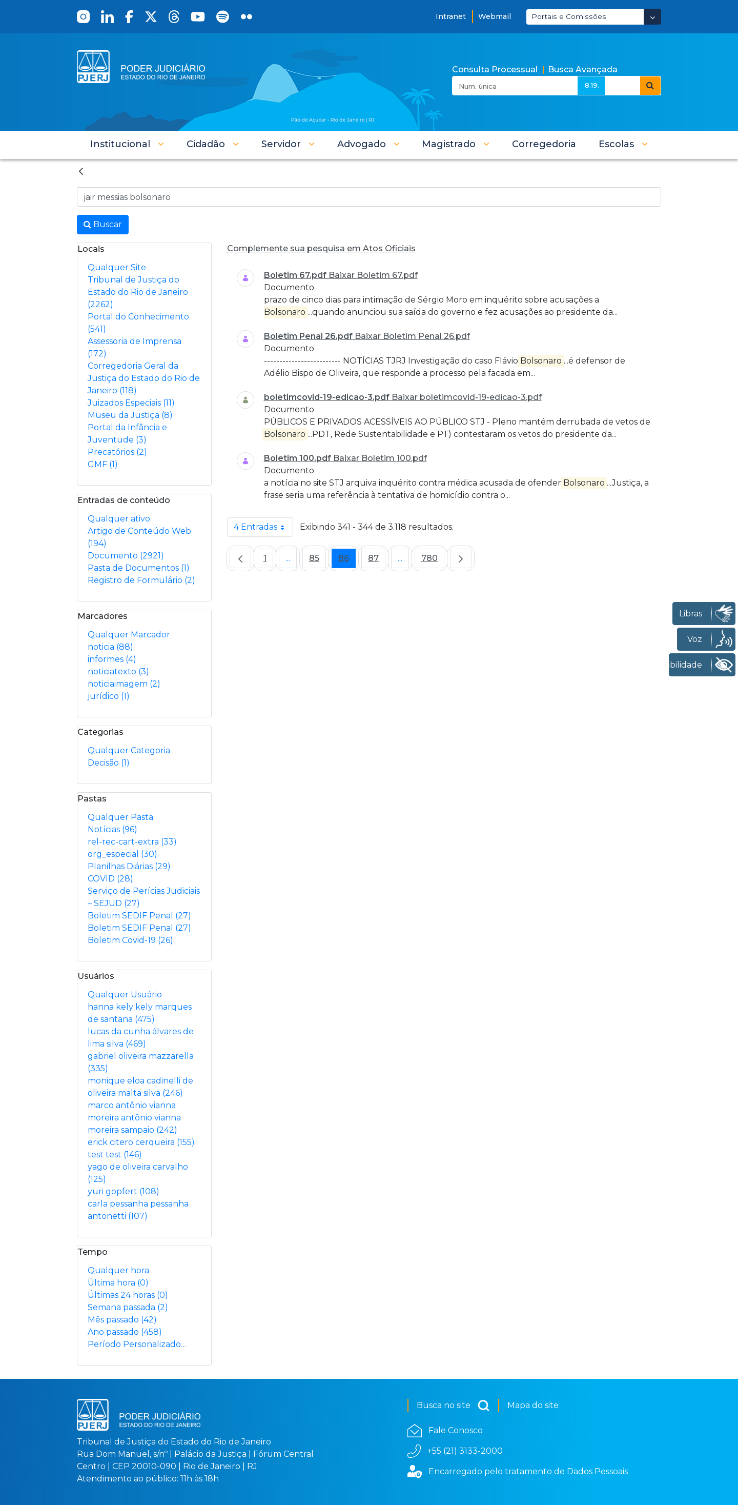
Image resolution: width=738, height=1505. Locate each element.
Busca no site (453, 1405)
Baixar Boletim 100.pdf (380, 458)
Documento (126, 555)
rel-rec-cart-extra (132, 842)
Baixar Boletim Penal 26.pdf (412, 336)
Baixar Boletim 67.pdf (373, 275)
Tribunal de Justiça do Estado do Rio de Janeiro (138, 292)
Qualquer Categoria (129, 750)
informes (112, 659)
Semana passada (128, 1307)
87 (376, 560)
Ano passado (125, 1332)
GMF (103, 464)
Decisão (109, 763)
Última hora (118, 1283)
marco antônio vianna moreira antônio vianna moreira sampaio (134, 1117)
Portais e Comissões (568, 16)
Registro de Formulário (141, 580)
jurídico (109, 696)
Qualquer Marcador (129, 634)
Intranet (451, 16)
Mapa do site (533, 1405)
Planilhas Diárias (129, 866)
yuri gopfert (123, 1191)
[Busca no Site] (369, 197)
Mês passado (122, 1320)
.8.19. (591, 85)
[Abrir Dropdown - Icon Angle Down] (652, 17)
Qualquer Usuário (125, 994)
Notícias (112, 829)
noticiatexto (118, 671)
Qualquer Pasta (120, 817)
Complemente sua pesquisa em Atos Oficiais (321, 248)
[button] (127, 144)
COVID (110, 879)
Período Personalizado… (137, 1344)
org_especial (122, 854)
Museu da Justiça (130, 415)
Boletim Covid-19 (130, 940)
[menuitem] (544, 144)
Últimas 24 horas (128, 1295)
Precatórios (117, 452)
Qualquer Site (117, 267)
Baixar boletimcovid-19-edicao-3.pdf (467, 397)
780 (432, 560)
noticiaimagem (124, 684)
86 (347, 560)
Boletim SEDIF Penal (139, 915)
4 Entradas (263, 527)
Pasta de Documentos (139, 568)
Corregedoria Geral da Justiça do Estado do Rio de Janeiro (144, 378)
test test (115, 1154)
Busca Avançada (583, 69)
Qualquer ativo (119, 519)
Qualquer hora (118, 1270)
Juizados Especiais (131, 403)
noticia (110, 647)
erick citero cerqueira (141, 1142)
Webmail (494, 16)
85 (317, 560)
